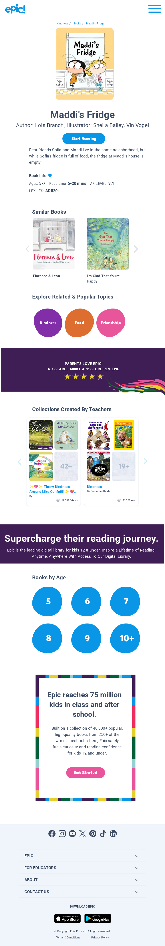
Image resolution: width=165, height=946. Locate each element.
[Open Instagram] (62, 833)
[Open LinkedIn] (113, 833)
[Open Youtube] (72, 833)
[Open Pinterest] (92, 833)
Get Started (85, 773)
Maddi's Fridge (95, 23)
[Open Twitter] (82, 833)
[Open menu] (154, 10)
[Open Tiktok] (103, 833)
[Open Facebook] (52, 833)
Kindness (62, 23)
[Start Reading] (83, 138)
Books (77, 23)
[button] (53, 461)
